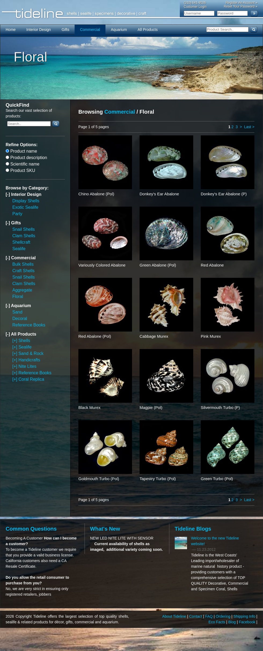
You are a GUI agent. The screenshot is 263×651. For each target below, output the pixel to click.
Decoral (19, 318)
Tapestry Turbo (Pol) (158, 478)
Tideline (131, 13)
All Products (148, 29)
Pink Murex (211, 336)
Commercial (90, 29)
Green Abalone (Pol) (158, 265)
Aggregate (22, 290)
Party (17, 213)
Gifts (65, 29)
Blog (232, 622)
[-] (8, 194)
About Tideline (174, 616)
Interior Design (38, 29)
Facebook (247, 622)
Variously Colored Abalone (102, 265)
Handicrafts (29, 360)
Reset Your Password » (240, 6)
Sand (17, 312)
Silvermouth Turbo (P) (220, 407)
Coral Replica (31, 379)
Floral (17, 296)
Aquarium (119, 29)
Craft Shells (23, 270)
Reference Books (28, 325)
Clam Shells (23, 235)
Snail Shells (23, 229)
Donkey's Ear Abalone (159, 194)
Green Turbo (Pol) (217, 478)
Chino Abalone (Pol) (96, 194)
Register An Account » (241, 3)
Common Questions (31, 529)
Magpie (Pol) (151, 407)
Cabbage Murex (154, 336)
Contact (196, 616)
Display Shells (25, 201)
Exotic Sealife (25, 207)
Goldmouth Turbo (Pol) (98, 478)
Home (11, 29)
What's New (105, 529)
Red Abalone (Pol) (94, 336)
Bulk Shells (23, 264)
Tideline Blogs (193, 529)
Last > (249, 127)
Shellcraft (21, 242)
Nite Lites (27, 366)
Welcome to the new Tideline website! (215, 541)
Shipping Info (245, 616)
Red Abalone (212, 265)
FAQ (209, 616)
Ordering (223, 616)
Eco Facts (217, 622)
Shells (24, 340)
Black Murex (89, 407)
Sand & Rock (31, 353)
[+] (15, 340)
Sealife (18, 248)
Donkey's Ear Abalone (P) (224, 194)
